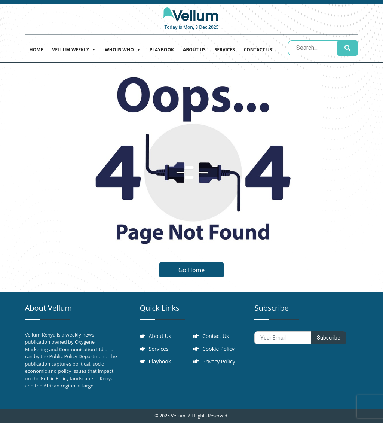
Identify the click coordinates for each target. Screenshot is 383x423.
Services (225, 49)
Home (36, 49)
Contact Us (258, 49)
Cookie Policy (218, 348)
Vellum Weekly (74, 49)
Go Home (191, 270)
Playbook (162, 49)
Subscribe (328, 338)
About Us (194, 49)
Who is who (122, 49)
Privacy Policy (218, 361)
